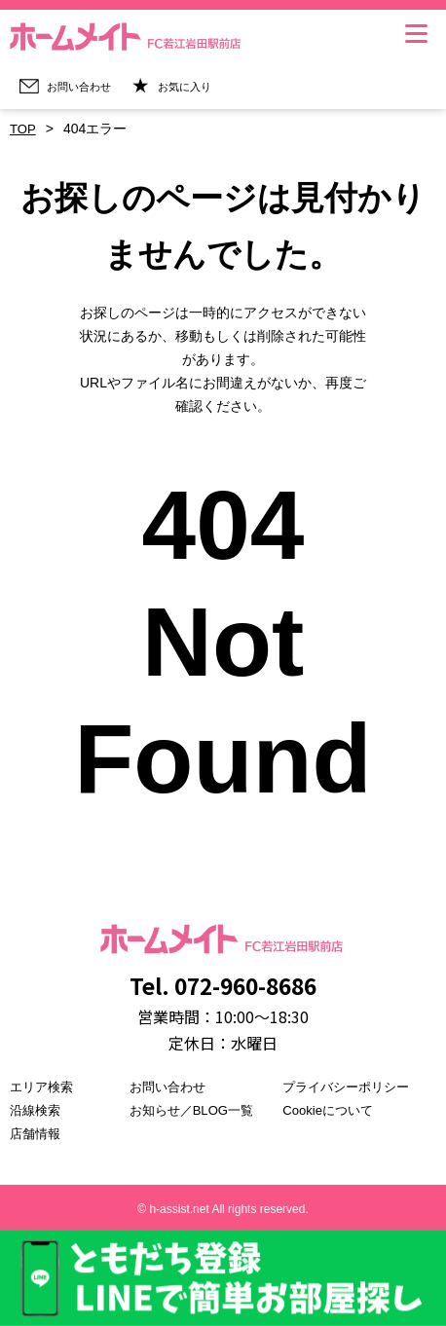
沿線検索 (37, 1110)
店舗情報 (37, 1133)
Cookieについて (331, 1110)
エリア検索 (44, 1086)
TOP (24, 129)
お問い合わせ (170, 1086)
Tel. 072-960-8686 (223, 983)
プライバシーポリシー (350, 1086)
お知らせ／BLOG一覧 (196, 1110)
